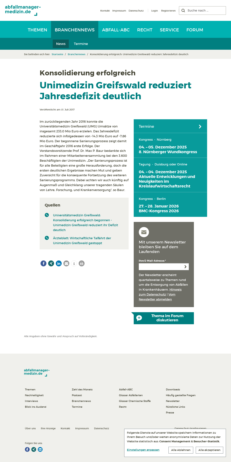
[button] (43, 263)
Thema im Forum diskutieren (160, 318)
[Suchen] (183, 10)
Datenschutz (136, 10)
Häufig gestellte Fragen (181, 395)
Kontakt (105, 10)
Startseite (57, 54)
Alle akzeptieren (209, 450)
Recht (144, 30)
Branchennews (75, 30)
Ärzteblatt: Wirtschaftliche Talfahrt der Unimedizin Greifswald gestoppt (82, 240)
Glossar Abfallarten (131, 395)
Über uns (30, 428)
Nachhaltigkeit (34, 395)
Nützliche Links (175, 406)
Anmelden (185, 266)
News (60, 44)
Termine (81, 44)
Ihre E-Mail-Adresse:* (152, 260)
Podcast (77, 395)
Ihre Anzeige (48, 428)
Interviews (31, 401)
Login (154, 10)
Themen (37, 30)
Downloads (173, 389)
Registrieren (168, 10)
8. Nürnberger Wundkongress (168, 151)
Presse (170, 412)
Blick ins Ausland (35, 406)
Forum (194, 30)
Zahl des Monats (82, 389)
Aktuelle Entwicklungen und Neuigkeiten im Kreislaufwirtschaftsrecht (167, 181)
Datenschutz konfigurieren (190, 428)
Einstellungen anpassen (143, 449)
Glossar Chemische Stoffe (135, 401)
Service (169, 30)
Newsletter (173, 401)
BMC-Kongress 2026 (159, 210)
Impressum (119, 10)
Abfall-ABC (116, 30)
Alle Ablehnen (180, 450)
